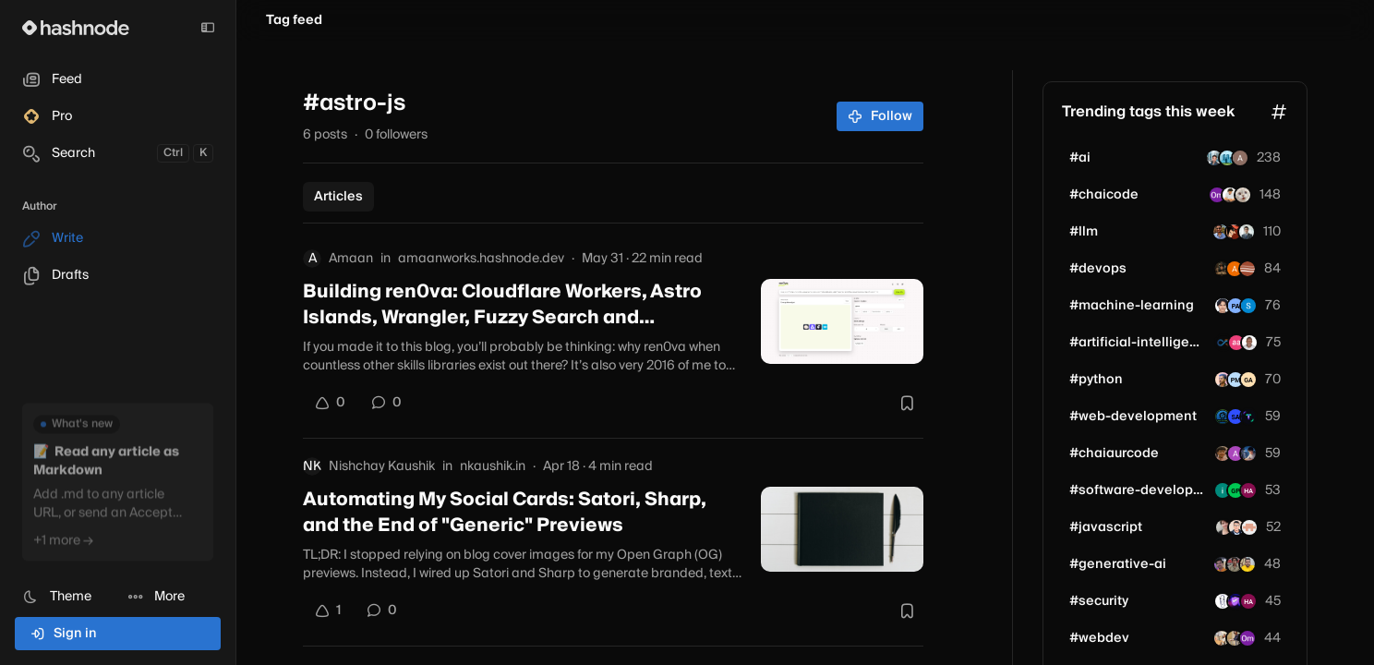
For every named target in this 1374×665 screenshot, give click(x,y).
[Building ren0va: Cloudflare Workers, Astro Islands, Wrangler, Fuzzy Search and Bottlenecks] (842, 321)
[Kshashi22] (1221, 638)
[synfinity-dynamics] (1223, 342)
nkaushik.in (492, 466)
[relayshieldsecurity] (1235, 601)
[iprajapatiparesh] (1234, 638)
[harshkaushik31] (1248, 453)
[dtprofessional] (1221, 564)
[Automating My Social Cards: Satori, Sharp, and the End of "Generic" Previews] (842, 529)
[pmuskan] (1235, 379)
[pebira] (1236, 342)
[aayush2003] (1243, 195)
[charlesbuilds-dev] (1249, 342)
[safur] (1248, 416)
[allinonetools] (1222, 416)
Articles (338, 197)
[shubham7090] (1214, 158)
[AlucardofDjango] (1233, 232)
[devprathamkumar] (1247, 564)
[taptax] (1248, 305)
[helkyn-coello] (1246, 232)
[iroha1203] (1227, 158)
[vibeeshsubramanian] (1249, 527)
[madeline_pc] (1223, 527)
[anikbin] (1220, 232)
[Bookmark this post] (906, 402)
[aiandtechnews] (1235, 490)
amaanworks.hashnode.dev (481, 258)
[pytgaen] (1248, 379)
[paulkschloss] (1235, 305)
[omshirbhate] (1217, 195)
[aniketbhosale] (1222, 379)
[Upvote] (329, 402)
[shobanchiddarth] (1222, 601)
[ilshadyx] (1222, 490)
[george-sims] (1221, 269)
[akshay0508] (1235, 453)
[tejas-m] (1234, 564)
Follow (880, 116)
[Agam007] (1222, 453)
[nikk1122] (1240, 158)
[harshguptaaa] (1248, 490)
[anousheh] (1234, 269)
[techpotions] (1247, 269)
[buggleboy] (1235, 416)
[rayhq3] (1230, 195)
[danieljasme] (1222, 305)
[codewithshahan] (1236, 527)
